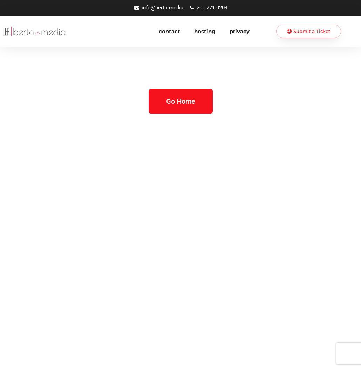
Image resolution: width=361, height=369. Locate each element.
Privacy (240, 31)
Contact (169, 31)
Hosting (205, 31)
